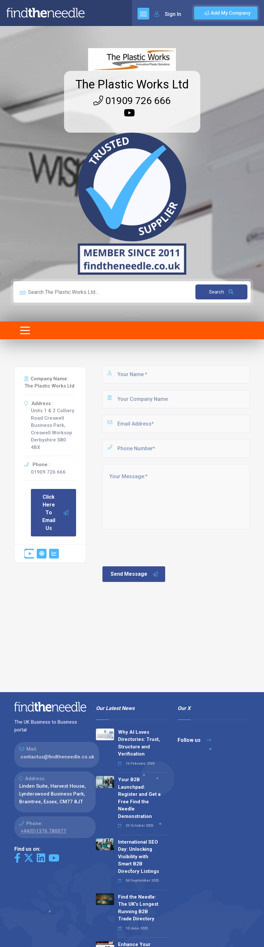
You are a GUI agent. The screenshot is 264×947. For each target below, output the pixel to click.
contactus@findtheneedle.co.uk (57, 757)
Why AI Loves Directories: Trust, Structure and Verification (139, 743)
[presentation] (150, 547)
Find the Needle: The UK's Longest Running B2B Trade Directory (138, 908)
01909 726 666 (132, 100)
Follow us (194, 740)
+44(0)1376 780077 (43, 831)
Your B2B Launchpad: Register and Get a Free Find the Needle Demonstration (139, 798)
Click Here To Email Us (56, 512)
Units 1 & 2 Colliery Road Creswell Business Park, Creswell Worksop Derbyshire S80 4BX (52, 429)
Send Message (135, 574)
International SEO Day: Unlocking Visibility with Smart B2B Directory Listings (138, 856)
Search (221, 292)
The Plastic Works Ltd (132, 84)
